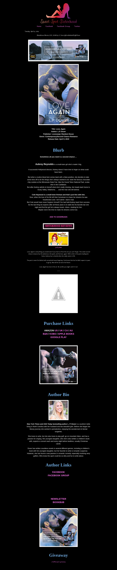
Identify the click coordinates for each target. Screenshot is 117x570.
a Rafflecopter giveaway (58, 562)
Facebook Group (63, 26)
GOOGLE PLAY (58, 337)
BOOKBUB (58, 502)
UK (61, 330)
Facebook (49, 26)
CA (66, 330)
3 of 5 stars (58, 247)
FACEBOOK (58, 472)
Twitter (77, 26)
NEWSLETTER (58, 499)
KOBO (53, 334)
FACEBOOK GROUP (58, 475)
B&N (45, 334)
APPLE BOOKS (66, 334)
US (56, 330)
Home (39, 26)
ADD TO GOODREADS (58, 217)
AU (71, 330)
